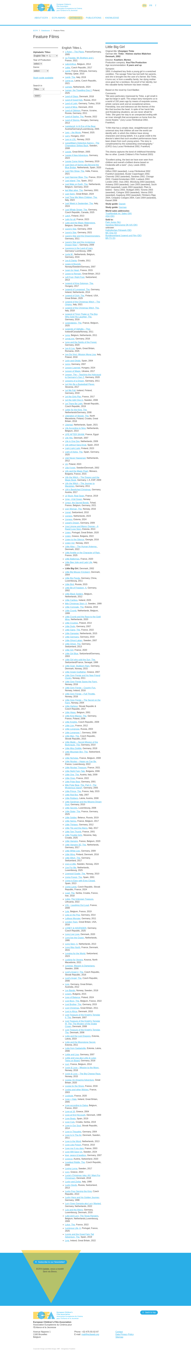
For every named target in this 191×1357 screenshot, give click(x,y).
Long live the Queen (74, 938)
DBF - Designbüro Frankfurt (66, 1349)
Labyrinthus (70, 64)
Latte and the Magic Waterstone (80, 223)
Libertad (69, 425)
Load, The (70, 893)
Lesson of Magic (73, 371)
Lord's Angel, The (73, 978)
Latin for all (70, 219)
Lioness (68, 516)
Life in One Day (72, 441)
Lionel (68, 512)
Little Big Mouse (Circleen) (77, 572)
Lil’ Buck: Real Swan (74, 496)
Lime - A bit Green (73, 499)
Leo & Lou (70, 348)
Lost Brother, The (73, 1004)
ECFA (35, 31)
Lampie (68, 87)
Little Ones (70, 778)
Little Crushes (71, 623)
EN (144, 5)
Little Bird (69, 584)
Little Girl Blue (71, 653)
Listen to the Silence (74, 539)
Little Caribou (71, 600)
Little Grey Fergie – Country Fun (80, 688)
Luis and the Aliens (74, 1210)
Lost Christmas (72, 1008)
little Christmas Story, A (76, 603)
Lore (67, 984)
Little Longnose (72, 729)
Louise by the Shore (74, 1086)
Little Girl (69, 650)
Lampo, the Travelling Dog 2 (78, 90)
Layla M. (69, 254)
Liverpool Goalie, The (75, 874)
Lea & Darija (71, 260)
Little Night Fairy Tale (75, 771)
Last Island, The (72, 181)
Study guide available (43, 78)
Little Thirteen (71, 824)
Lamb (67, 71)
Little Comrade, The (74, 607)
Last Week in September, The (79, 203)
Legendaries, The (73, 323)
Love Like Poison (73, 1145)
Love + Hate (71, 1099)
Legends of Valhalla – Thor (77, 329)
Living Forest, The (73, 877)
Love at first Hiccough (75, 1115)
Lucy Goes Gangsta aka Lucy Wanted (83, 1203)
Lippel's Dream (72, 523)
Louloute (69, 1096)
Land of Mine (71, 107)
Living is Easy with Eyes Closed (80, 881)
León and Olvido (73, 361)
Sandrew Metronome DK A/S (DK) (121, 225)
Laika (67, 67)
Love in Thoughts (73, 1132)
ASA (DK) (109, 216)
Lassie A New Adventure (76, 155)
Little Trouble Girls (73, 835)
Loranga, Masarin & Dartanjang (79, 966)
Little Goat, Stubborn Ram (77, 666)
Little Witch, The (72, 858)
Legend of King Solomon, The (79, 283)
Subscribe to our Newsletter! (51, 1262)
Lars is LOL (70, 139)
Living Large (71, 887)
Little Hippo (70, 712)
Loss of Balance (72, 997)
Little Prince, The (73, 791)
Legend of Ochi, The (74, 295)
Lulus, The (70, 1224)
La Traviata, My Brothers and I (79, 58)
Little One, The (72, 774)
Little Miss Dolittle (73, 748)
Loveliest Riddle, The (75, 1162)
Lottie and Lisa (72, 1054)
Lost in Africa (71, 1011)
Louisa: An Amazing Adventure (79, 1080)
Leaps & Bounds (73, 264)
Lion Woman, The (73, 509)
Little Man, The (72, 736)
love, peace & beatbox (75, 1155)
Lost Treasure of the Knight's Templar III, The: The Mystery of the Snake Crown (82, 1024)
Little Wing (70, 854)
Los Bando (70, 990)
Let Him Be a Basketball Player (79, 384)
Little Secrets (71, 808)
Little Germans (72, 637)
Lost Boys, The (72, 1001)
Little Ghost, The (73, 644)
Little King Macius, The (75, 716)
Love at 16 (70, 1111)
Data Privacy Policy (124, 1334)
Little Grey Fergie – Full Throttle (80, 694)
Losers (68, 994)
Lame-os (69, 81)
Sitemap (119, 1337)
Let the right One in (74, 400)
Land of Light (71, 103)
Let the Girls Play (73, 396)
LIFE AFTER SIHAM (74, 434)
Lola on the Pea (72, 915)
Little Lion (69, 725)
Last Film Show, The (74, 171)
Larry (67, 136)
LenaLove (69, 339)
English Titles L (72, 47)
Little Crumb (70, 610)
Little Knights (71, 722)
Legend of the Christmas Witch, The (82, 308)
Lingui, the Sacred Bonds (77, 503)
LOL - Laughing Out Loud (77, 905)
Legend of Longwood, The (77, 289)
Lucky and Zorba (73, 1182)
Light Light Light (72, 448)
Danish (122, 204)
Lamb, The (70, 77)
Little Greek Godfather (75, 672)
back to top (150, 1312)
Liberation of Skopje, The (77, 416)
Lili (66, 464)
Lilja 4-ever (70, 468)
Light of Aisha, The (74, 452)
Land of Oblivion (72, 110)
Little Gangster (72, 633)
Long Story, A (71, 944)
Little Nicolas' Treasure (75, 767)
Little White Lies (72, 851)
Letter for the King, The (76, 410)
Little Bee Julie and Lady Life (78, 562)
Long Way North (72, 947)
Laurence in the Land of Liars (78, 248)
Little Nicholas (71, 758)
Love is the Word (73, 1141)
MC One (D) (111, 233)
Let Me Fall (70, 390)
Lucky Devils (71, 1185)
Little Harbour (71, 706)
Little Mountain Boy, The (76, 752)
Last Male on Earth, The (76, 184)
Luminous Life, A (73, 1228)
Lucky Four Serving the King (78, 1191)
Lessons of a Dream (74, 381)
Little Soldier (71, 817)
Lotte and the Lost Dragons (78, 1036)
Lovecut (68, 1159)
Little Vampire (71, 841)
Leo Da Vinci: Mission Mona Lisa (80, 354)
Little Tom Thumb (73, 832)
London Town (71, 922)
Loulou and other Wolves (76, 1090)
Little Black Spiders (74, 594)
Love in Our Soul (73, 1125)
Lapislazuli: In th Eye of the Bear (80, 126)
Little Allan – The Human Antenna (81, 546)
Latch (67, 216)
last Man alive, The (74, 190)
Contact (119, 1332)
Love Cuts (70, 1122)
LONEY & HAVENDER (75, 928)
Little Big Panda (72, 578)
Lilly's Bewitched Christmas (78, 489)
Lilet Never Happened (75, 458)
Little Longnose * (73, 732)
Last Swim (70, 194)
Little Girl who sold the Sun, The (80, 660)
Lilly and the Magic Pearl (76, 471)
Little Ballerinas (72, 559)
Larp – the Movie (73, 132)
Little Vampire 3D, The (75, 845)
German (123, 207)
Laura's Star (70, 229)
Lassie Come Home (74, 161)
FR (150, 5)
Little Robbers (71, 798)
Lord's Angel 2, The (74, 972)
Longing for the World (75, 953)
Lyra (67, 1240)
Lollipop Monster (73, 918)
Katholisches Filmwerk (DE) (118, 230)
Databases (76, 18)
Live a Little (70, 864)
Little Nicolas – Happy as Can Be (80, 761)
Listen (68, 532)
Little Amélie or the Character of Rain (82, 553)
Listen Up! (70, 543)
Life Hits (69, 438)
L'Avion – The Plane (74, 52)
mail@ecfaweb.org (90, 1334)
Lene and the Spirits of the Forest (80, 342)
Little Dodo (70, 626)
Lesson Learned (72, 368)
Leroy (67, 364)
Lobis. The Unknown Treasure (79, 899)
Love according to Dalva (76, 1105)
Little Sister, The (72, 811)
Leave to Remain (73, 274)
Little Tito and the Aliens (76, 828)
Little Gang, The (72, 630)
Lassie (68, 152)
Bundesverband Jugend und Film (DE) (123, 235)
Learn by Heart (72, 270)
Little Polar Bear (72, 782)
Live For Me (70, 867)
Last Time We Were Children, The (81, 197)
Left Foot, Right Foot (74, 277)
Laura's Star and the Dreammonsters (82, 236)
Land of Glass (71, 96)
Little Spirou (70, 821)
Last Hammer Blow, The (76, 177)
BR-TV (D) (110, 238)
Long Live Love (72, 934)
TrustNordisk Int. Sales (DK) (118, 213)
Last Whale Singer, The (76, 210)
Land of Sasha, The (74, 116)
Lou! (67, 1064)
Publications (93, 18)
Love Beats (70, 1118)
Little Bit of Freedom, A (75, 588)
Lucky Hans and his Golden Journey (82, 1197)
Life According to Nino (75, 428)
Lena (67, 335)
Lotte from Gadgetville (75, 1048)
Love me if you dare (74, 1148)
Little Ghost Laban (73, 640)
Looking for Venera (74, 960)
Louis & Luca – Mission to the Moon (82, 1068)
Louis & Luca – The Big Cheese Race (82, 1074)
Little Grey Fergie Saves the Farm (81, 682)
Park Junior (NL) (113, 222)
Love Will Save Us (73, 1152)
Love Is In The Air (73, 1135)
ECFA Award (59, 18)
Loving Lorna (71, 1168)
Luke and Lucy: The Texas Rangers (81, 1216)
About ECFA (41, 18)
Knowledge (112, 18)
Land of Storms (72, 120)
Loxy (67, 1172)
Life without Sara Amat (75, 445)
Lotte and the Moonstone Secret (80, 1042)
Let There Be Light (73, 404)
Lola (67, 911)
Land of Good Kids (74, 100)
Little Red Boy (71, 795)
